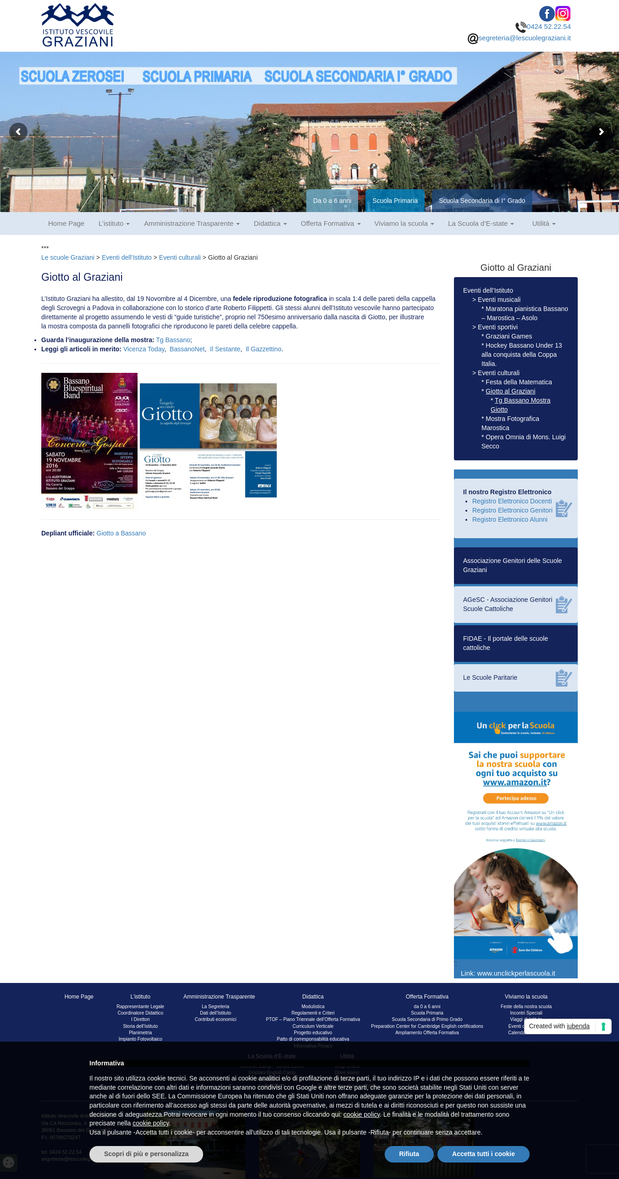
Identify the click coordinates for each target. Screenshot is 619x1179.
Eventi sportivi (498, 327)
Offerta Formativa (331, 223)
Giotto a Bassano (121, 533)
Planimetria (140, 1032)
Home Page (66, 223)
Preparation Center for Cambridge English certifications (427, 1026)
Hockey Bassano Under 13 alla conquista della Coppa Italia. (521, 354)
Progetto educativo (313, 1032)
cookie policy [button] (361, 1114)
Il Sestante (225, 349)
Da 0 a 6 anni (332, 200)
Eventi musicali (499, 299)
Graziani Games (509, 336)
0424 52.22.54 (543, 26)
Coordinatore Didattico (140, 1012)
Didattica (270, 223)
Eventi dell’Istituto (127, 257)
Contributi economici (216, 1019)
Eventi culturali (180, 257)
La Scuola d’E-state (481, 223)
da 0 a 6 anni (427, 1006)
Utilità (544, 223)
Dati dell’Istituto (215, 1012)
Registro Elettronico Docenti (512, 501)
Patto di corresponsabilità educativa (313, 1039)
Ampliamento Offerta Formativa (427, 1032)
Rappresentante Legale (140, 1006)
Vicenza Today (144, 349)
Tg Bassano (173, 340)
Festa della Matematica (519, 382)
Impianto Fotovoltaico (140, 1039)
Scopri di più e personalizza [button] (146, 1153)
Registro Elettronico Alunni (509, 519)
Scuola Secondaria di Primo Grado (427, 1019)
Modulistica (313, 1006)
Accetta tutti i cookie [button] (483, 1153)
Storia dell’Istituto (140, 1026)
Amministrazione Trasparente (192, 223)
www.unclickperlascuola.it (516, 973)
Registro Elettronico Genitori (512, 510)
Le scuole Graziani (67, 257)
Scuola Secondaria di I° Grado (482, 200)
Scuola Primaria (395, 200)
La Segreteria (215, 1006)
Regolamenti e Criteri (313, 1012)
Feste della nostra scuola (526, 1006)
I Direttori (140, 1019)
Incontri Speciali (526, 1012)
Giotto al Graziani (510, 391)
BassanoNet (187, 349)
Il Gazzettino (264, 349)
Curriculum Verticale (313, 1026)
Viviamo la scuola (405, 223)
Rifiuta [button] (409, 1153)
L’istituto (114, 223)
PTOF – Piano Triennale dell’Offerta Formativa (313, 1019)
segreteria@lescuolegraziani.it (519, 38)
